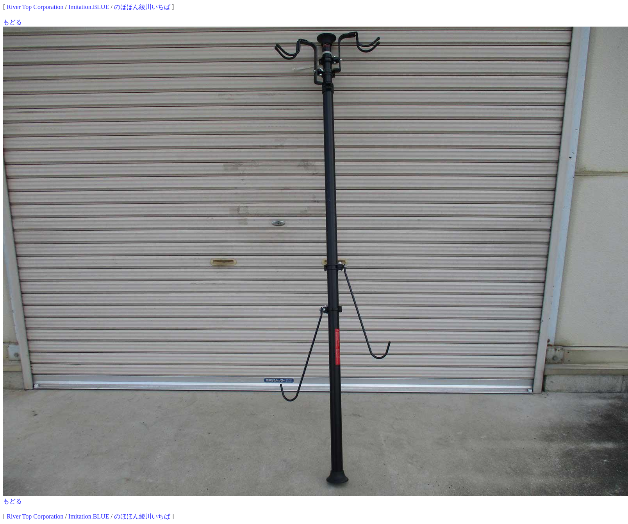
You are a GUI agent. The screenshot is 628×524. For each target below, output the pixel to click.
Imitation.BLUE (88, 7)
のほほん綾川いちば (142, 7)
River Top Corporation (35, 7)
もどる (12, 22)
